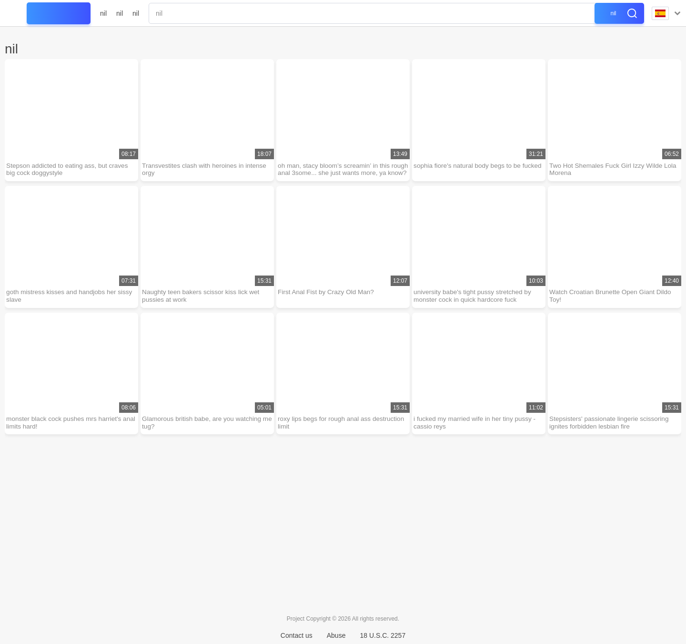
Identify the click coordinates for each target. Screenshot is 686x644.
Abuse (336, 635)
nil (103, 13)
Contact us (297, 635)
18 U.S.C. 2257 (382, 635)
